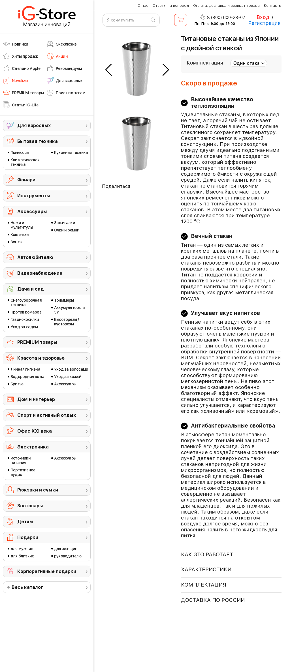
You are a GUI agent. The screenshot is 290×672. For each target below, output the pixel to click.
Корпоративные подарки (46, 571)
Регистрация (264, 23)
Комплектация (205, 63)
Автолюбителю (35, 257)
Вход (263, 17)
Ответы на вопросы (171, 5)
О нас (143, 5)
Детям (25, 521)
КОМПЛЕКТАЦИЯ (203, 584)
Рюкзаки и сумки (37, 490)
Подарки (27, 537)
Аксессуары (32, 211)
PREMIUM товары (37, 342)
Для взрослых (34, 125)
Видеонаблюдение (39, 273)
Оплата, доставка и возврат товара (226, 5)
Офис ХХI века (34, 431)
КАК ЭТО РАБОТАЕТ (207, 554)
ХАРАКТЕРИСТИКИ (206, 569)
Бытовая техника (37, 141)
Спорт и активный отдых (46, 415)
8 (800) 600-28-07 (222, 17)
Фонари (26, 180)
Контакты (273, 5)
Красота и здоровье (41, 358)
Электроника (33, 447)
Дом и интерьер (36, 399)
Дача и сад (30, 289)
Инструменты (33, 195)
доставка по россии (213, 600)
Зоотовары (30, 505)
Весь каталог (27, 587)
